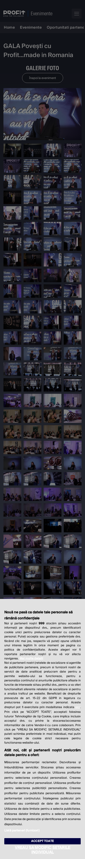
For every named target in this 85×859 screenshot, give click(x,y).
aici (77, 707)
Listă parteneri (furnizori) (21, 830)
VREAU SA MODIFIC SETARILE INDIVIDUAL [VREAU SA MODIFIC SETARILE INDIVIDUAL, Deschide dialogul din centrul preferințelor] (42, 850)
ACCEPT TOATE (42, 841)
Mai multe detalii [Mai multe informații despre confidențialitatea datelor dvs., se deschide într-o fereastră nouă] (31, 658)
